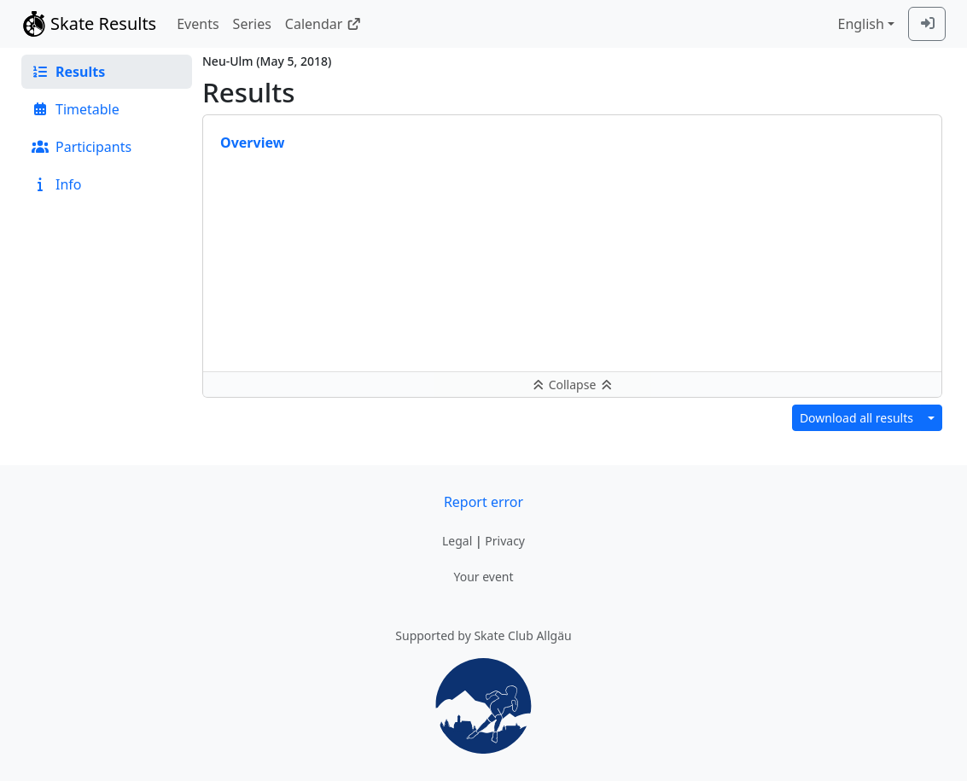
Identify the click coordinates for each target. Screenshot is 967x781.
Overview (252, 142)
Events (197, 24)
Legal (457, 541)
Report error (483, 501)
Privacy (505, 541)
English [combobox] (860, 24)
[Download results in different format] (931, 418)
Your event (483, 576)
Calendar (323, 24)
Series (252, 24)
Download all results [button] (856, 418)
